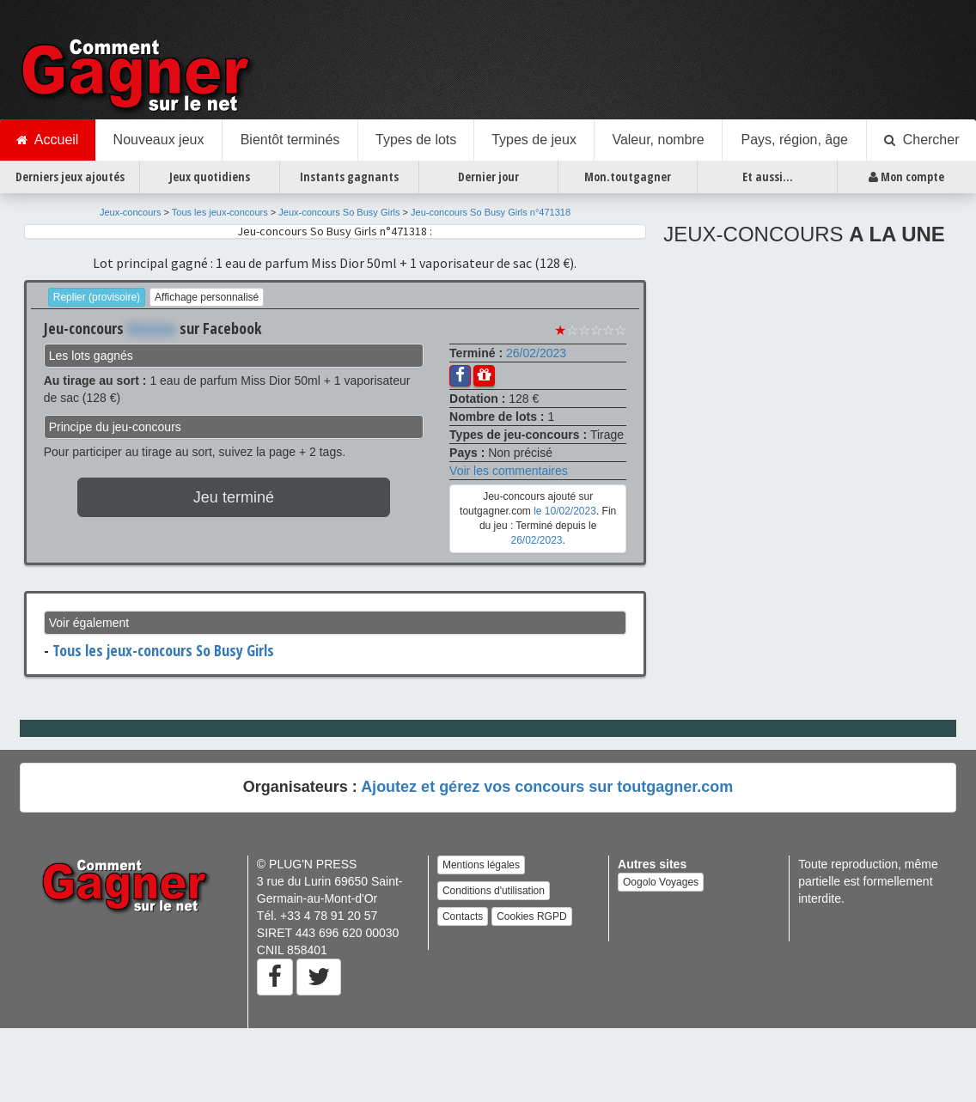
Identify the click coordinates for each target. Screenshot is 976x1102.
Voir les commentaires (508, 471)
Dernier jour (488, 176)
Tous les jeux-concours (220, 212)
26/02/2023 (536, 353)
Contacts (462, 916)
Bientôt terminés (290, 139)
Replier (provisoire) (96, 297)
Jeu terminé (233, 497)
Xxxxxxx (151, 328)
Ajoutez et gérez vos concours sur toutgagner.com (547, 786)
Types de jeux (533, 139)
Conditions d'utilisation (493, 891)
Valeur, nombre (658, 139)
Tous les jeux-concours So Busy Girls (163, 650)
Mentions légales (481, 865)
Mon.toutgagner (627, 176)
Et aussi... (767, 176)
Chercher (922, 140)
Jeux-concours (131, 212)
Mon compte (906, 177)
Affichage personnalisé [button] (207, 297)
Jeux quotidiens (209, 176)
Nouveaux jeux (158, 139)
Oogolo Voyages (660, 882)
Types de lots (415, 139)
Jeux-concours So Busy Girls (339, 212)
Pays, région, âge (794, 139)
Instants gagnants (349, 176)
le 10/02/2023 (565, 511)
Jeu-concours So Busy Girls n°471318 (490, 212)
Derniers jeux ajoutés (70, 176)
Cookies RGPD (531, 916)
